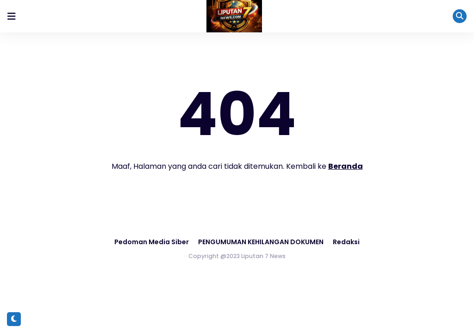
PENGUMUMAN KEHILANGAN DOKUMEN (261, 242)
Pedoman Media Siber (151, 242)
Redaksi (346, 242)
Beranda (345, 166)
